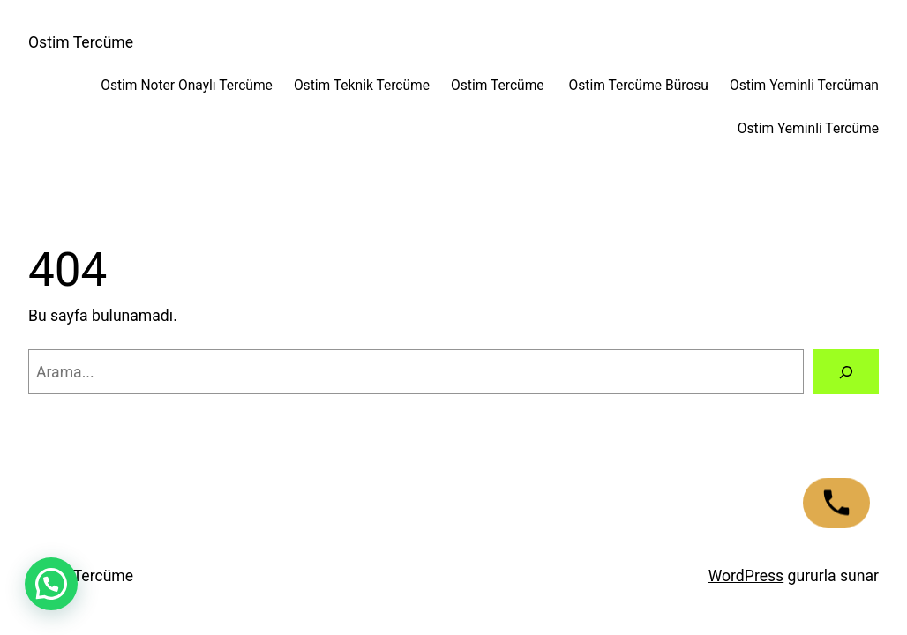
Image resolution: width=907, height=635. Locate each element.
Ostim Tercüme (80, 42)
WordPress (746, 576)
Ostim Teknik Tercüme (362, 85)
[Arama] (846, 371)
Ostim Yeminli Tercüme (808, 129)
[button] (51, 583)
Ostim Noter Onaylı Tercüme (187, 85)
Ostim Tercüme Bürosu (638, 85)
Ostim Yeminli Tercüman (804, 85)
